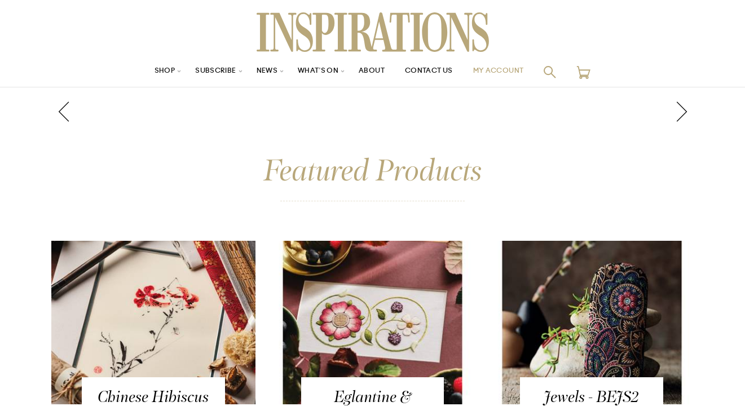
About (372, 72)
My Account (512, 72)
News (259, 72)
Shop (147, 72)
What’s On (315, 72)
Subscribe (203, 72)
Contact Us (435, 72)
